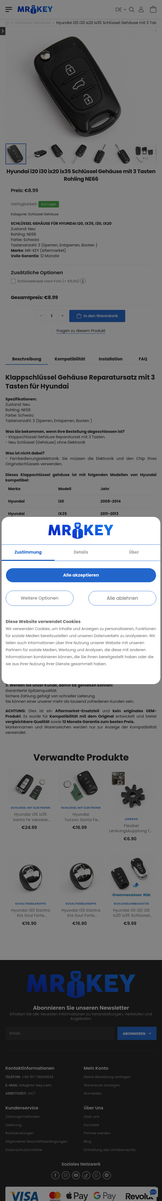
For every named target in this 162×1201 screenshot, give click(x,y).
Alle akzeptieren (81, 575)
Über (134, 552)
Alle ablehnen (122, 598)
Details (81, 552)
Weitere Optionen (39, 598)
